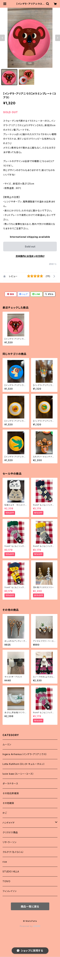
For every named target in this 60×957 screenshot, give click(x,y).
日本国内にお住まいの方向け (30, 256)
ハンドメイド (9, 822)
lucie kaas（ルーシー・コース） (18, 773)
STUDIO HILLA (11, 871)
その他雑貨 (8, 803)
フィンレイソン (10, 891)
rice (5, 861)
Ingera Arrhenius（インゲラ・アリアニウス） (25, 754)
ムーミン (7, 744)
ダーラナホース (10, 783)
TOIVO (6, 881)
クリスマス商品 (10, 832)
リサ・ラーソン (9, 842)
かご (5, 812)
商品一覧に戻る (30, 906)
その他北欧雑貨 (11, 793)
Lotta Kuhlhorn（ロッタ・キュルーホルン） (24, 764)
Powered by (30, 926)
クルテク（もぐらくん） (13, 852)
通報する (53, 264)
